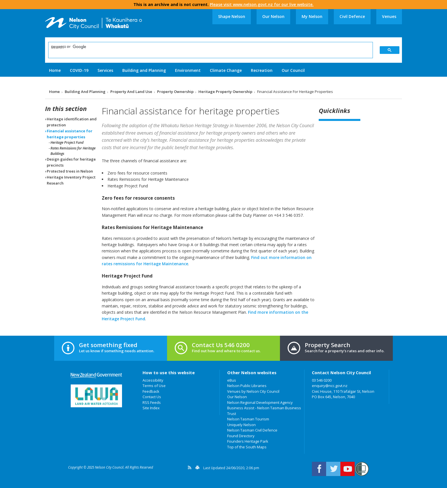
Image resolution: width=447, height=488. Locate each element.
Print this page (197, 467)
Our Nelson (273, 16)
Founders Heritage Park (247, 441)
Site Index (151, 407)
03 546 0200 (322, 380)
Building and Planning (144, 70)
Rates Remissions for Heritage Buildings (73, 151)
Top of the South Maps (247, 446)
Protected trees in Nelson (70, 171)
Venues (389, 16)
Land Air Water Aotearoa (96, 395)
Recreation (262, 70)
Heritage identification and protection (72, 121)
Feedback (151, 391)
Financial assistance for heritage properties (69, 133)
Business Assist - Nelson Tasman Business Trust (264, 410)
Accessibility (153, 380)
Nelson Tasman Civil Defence (252, 430)
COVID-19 (79, 70)
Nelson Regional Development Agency (260, 402)
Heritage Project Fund (67, 142)
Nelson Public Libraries (247, 385)
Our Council (293, 70)
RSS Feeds (152, 402)
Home (55, 70)
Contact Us (152, 396)
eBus (231, 380)
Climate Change (226, 70)
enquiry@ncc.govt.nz (330, 385)
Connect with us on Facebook (319, 469)
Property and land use (131, 91)
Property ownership (175, 91)
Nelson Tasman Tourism (248, 419)
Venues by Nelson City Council (253, 391)
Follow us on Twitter (333, 469)
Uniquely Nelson (241, 424)
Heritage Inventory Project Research (71, 180)
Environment (188, 70)
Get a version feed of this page (189, 467)
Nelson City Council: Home (93, 23)
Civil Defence (352, 16)
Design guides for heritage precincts (71, 162)
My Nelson (312, 16)
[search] (206, 47)
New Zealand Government (96, 375)
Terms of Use (154, 385)
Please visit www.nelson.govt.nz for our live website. (262, 4)
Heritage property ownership (225, 91)
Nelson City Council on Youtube (347, 469)
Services (105, 70)
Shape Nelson (231, 16)
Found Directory (241, 435)
